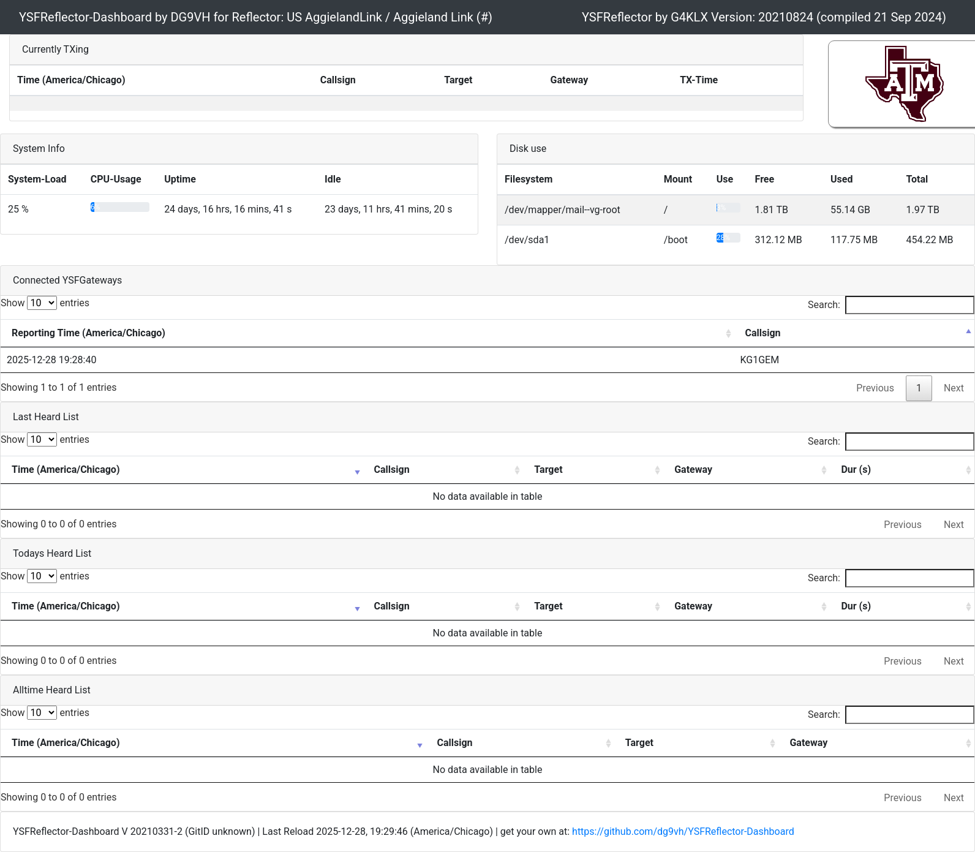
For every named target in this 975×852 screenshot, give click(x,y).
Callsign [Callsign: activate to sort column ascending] (392, 469)
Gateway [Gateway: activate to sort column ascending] (693, 469)
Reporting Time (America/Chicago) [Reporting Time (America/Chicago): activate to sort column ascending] (88, 333)
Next (954, 388)
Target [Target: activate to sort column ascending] (548, 469)
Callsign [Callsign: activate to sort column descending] (763, 333)
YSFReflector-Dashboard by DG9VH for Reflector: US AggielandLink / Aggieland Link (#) (255, 17)
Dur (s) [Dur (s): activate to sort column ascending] (856, 469)
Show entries (45, 303)
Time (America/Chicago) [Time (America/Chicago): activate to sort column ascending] (66, 469)
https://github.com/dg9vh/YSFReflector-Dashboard (683, 831)
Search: (891, 305)
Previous (875, 388)
